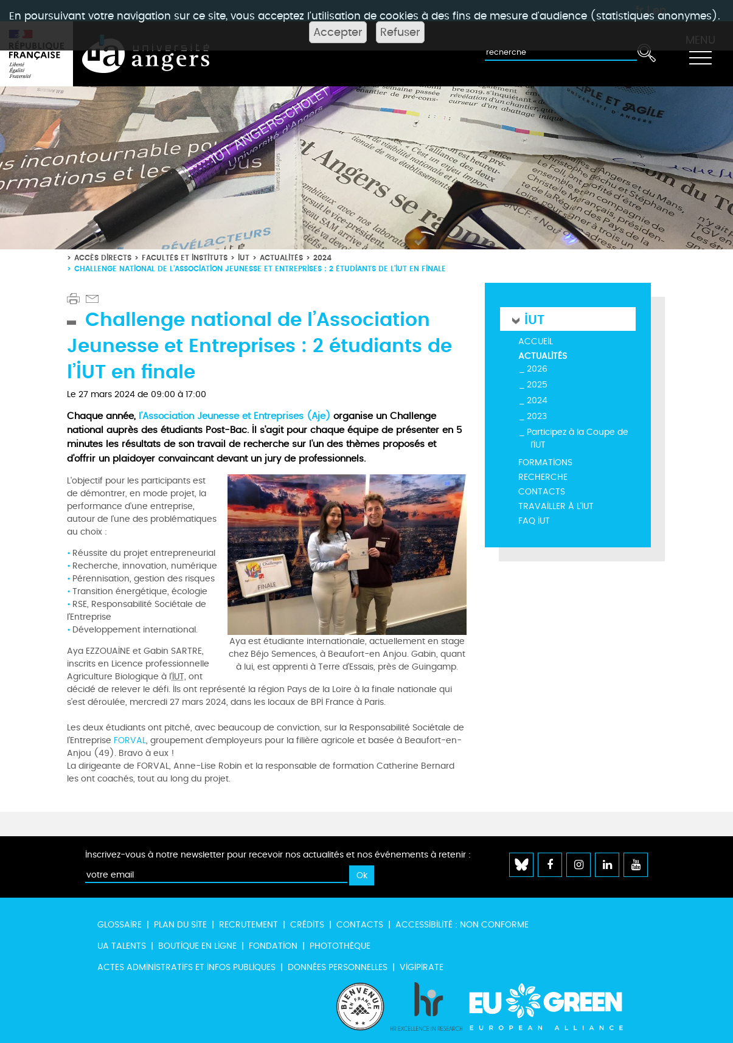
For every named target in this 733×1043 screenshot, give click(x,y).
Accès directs (102, 257)
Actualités (281, 257)
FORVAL (130, 740)
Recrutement (248, 924)
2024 (322, 257)
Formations (545, 462)
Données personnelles (337, 967)
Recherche (543, 477)
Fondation (273, 946)
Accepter (338, 32)
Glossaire (119, 924)
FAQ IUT (534, 521)
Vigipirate (421, 967)
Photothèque (340, 946)
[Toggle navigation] (700, 54)
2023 (537, 416)
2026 (537, 368)
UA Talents (121, 946)
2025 (537, 384)
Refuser (400, 32)
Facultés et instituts (185, 257)
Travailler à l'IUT (556, 506)
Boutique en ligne (197, 946)
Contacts (541, 491)
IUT (243, 257)
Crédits (307, 924)
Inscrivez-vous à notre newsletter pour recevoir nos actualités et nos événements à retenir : (278, 854)
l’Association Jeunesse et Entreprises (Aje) (234, 416)
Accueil (535, 341)
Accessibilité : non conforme (462, 924)
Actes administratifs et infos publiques (186, 967)
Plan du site (180, 924)
